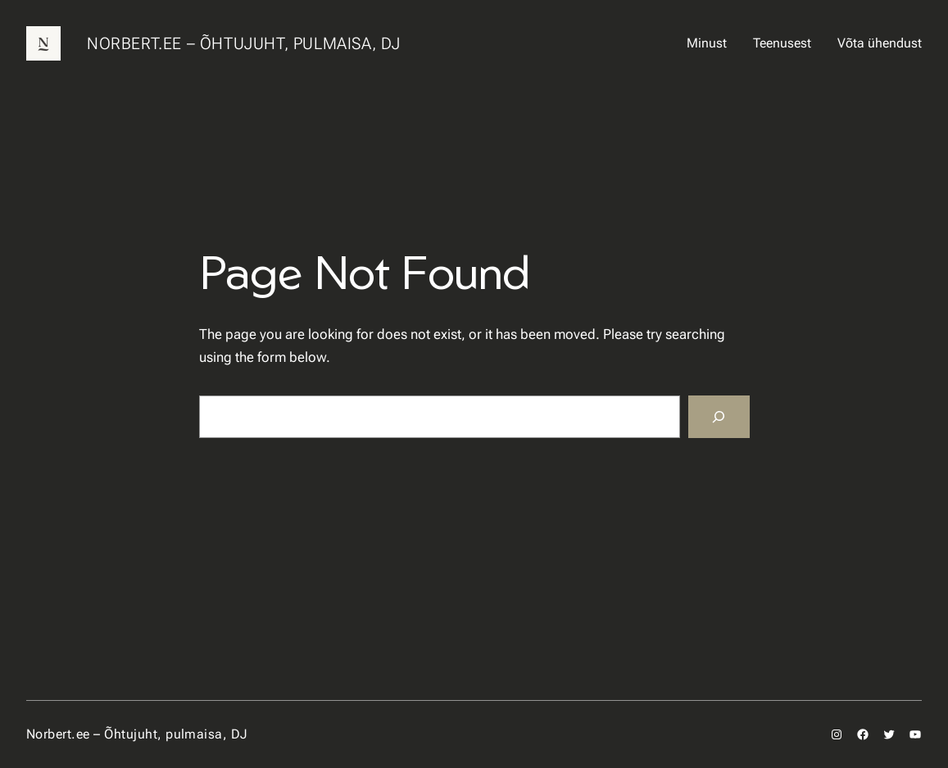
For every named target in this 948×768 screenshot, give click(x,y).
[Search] (719, 416)
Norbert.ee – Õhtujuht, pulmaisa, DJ (244, 43)
